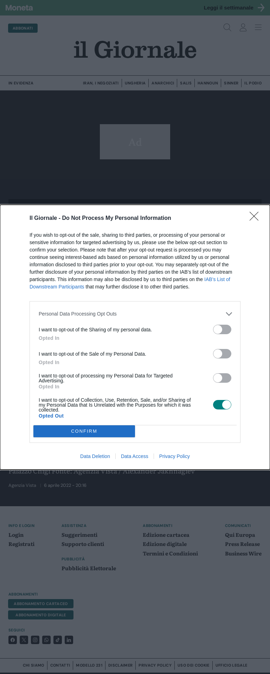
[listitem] (135, 314)
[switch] (222, 329)
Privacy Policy (174, 456)
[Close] (256, 218)
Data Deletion (95, 456)
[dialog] (135, 337)
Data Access (134, 456)
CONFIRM (84, 431)
